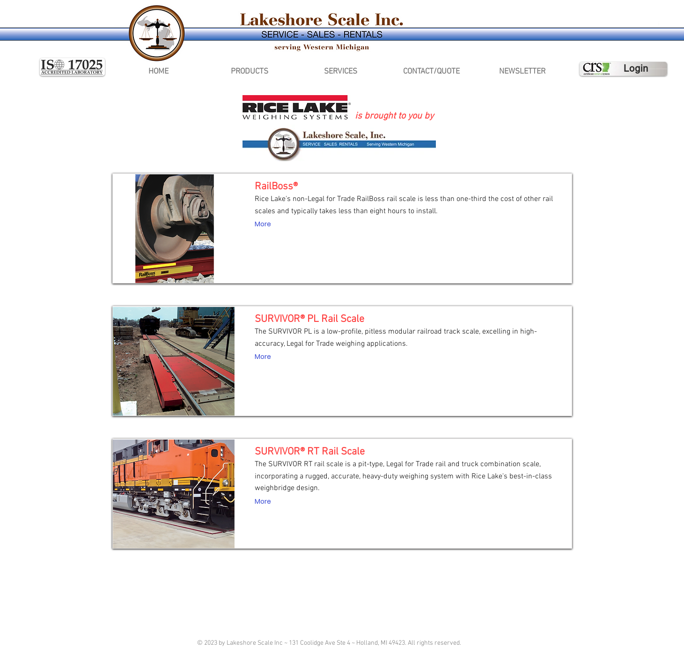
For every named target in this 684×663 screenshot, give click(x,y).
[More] (263, 224)
